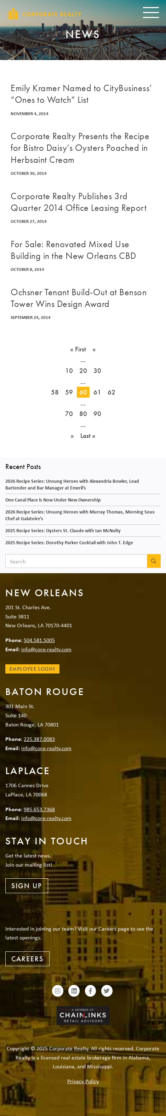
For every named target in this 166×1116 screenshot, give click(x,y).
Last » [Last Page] (88, 435)
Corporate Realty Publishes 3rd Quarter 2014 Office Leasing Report (79, 202)
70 (69, 413)
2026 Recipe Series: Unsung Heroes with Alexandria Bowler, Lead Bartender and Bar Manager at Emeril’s (72, 484)
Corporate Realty (44, 13)
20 (83, 370)
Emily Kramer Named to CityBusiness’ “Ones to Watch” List (81, 94)
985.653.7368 (39, 809)
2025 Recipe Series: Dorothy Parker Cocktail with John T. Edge (69, 542)
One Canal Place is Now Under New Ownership (53, 499)
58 (55, 392)
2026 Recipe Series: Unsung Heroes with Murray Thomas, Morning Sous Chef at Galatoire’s (80, 515)
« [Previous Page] (94, 349)
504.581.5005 (39, 640)
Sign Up (26, 885)
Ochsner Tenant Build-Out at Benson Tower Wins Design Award (79, 298)
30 (97, 370)
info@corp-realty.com (46, 649)
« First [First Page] (78, 349)
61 (97, 392)
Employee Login (32, 669)
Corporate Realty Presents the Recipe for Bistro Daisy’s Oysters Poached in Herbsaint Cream (80, 148)
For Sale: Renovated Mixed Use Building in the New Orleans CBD (73, 250)
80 (83, 413)
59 (69, 392)
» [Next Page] (72, 435)
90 (97, 413)
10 (69, 370)
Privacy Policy (83, 1081)
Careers (27, 958)
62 (111, 392)
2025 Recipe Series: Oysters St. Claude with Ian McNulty (63, 530)
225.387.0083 (39, 739)
